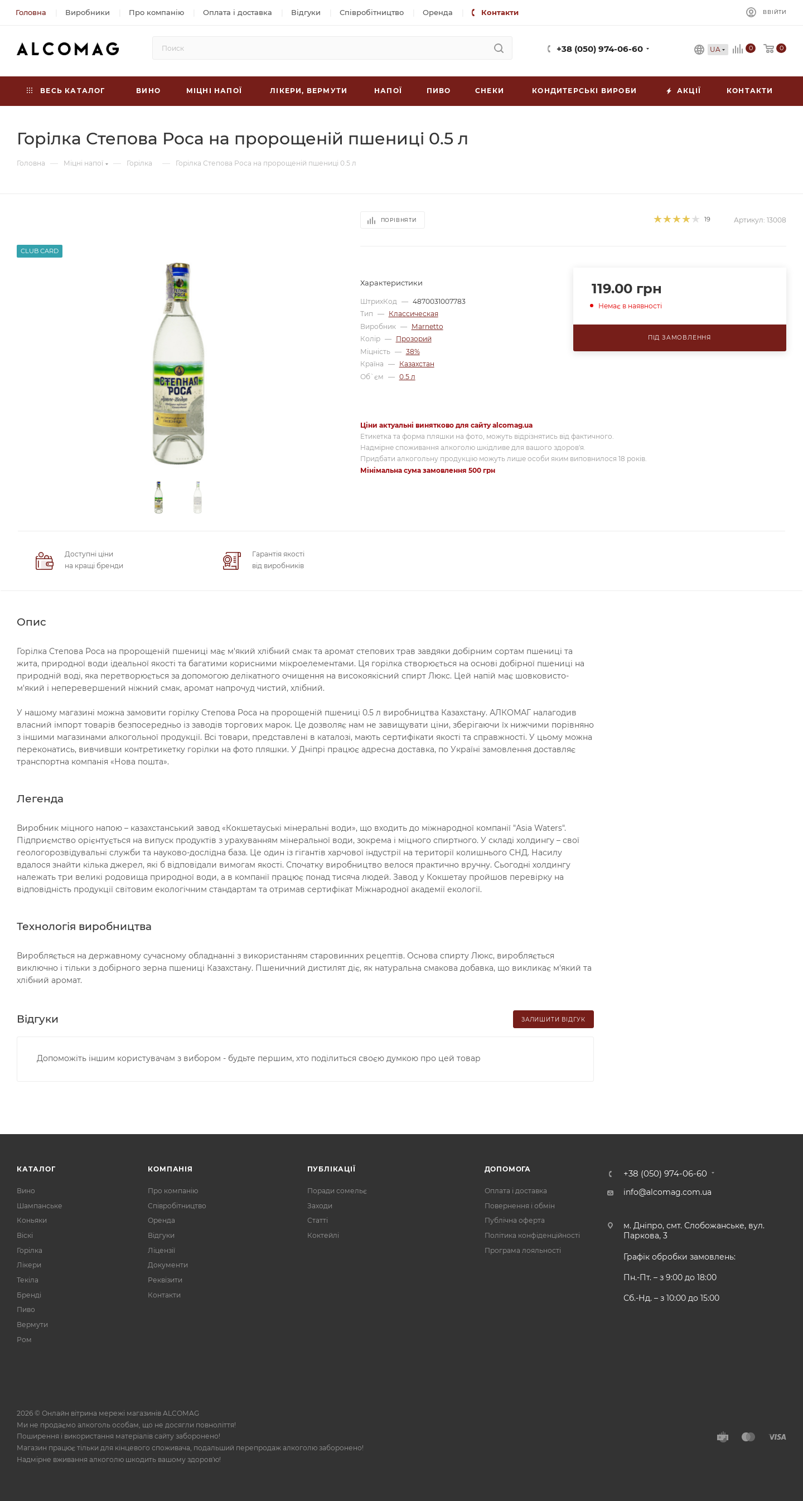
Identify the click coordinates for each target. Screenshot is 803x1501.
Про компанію (173, 1191)
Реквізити (165, 1280)
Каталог (36, 1169)
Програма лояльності (523, 1250)
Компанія (170, 1169)
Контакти (164, 1295)
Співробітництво (177, 1206)
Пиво (26, 1309)
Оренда (161, 1220)
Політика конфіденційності (532, 1235)
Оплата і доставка (516, 1191)
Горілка (29, 1250)
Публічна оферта (515, 1220)
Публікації (331, 1169)
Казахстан (416, 364)
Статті (317, 1220)
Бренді (29, 1295)
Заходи (319, 1206)
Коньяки (32, 1220)
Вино (26, 1191)
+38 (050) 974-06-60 (600, 49)
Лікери (29, 1265)
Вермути (32, 1324)
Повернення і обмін (520, 1206)
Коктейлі (323, 1235)
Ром (24, 1339)
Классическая (413, 313)
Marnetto (427, 326)
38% (413, 351)
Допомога (508, 1169)
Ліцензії (161, 1250)
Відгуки (161, 1235)
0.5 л (407, 376)
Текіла (27, 1280)
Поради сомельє (337, 1191)
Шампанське (39, 1206)
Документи (168, 1265)
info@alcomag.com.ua (667, 1192)
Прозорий (414, 339)
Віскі (25, 1235)
